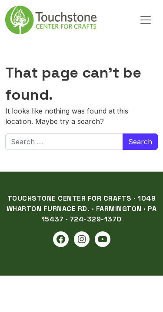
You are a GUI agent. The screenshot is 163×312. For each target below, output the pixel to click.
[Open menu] (145, 20)
